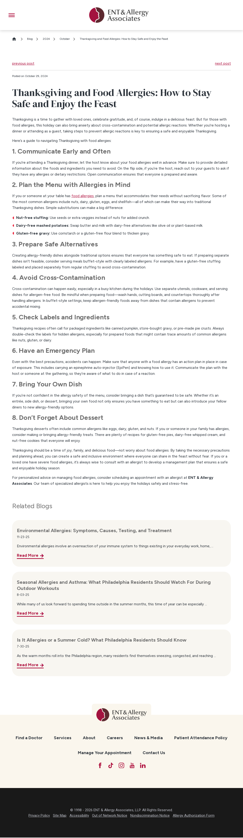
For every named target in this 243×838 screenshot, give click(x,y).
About (89, 737)
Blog (30, 39)
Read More (27, 555)
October (65, 39)
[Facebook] (99, 766)
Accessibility (79, 816)
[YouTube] (133, 766)
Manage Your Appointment (104, 752)
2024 (46, 39)
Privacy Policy (39, 816)
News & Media (148, 737)
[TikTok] (110, 766)
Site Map (59, 816)
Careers (115, 737)
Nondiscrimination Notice (150, 816)
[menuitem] (29, 738)
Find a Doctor (29, 737)
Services (62, 737)
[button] (12, 15)
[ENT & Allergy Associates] (118, 15)
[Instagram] (121, 766)
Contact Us (154, 752)
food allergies (82, 196)
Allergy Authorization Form (194, 816)
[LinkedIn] (144, 766)
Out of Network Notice (109, 816)
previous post (23, 63)
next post (223, 63)
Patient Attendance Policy (200, 737)
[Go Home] (16, 39)
